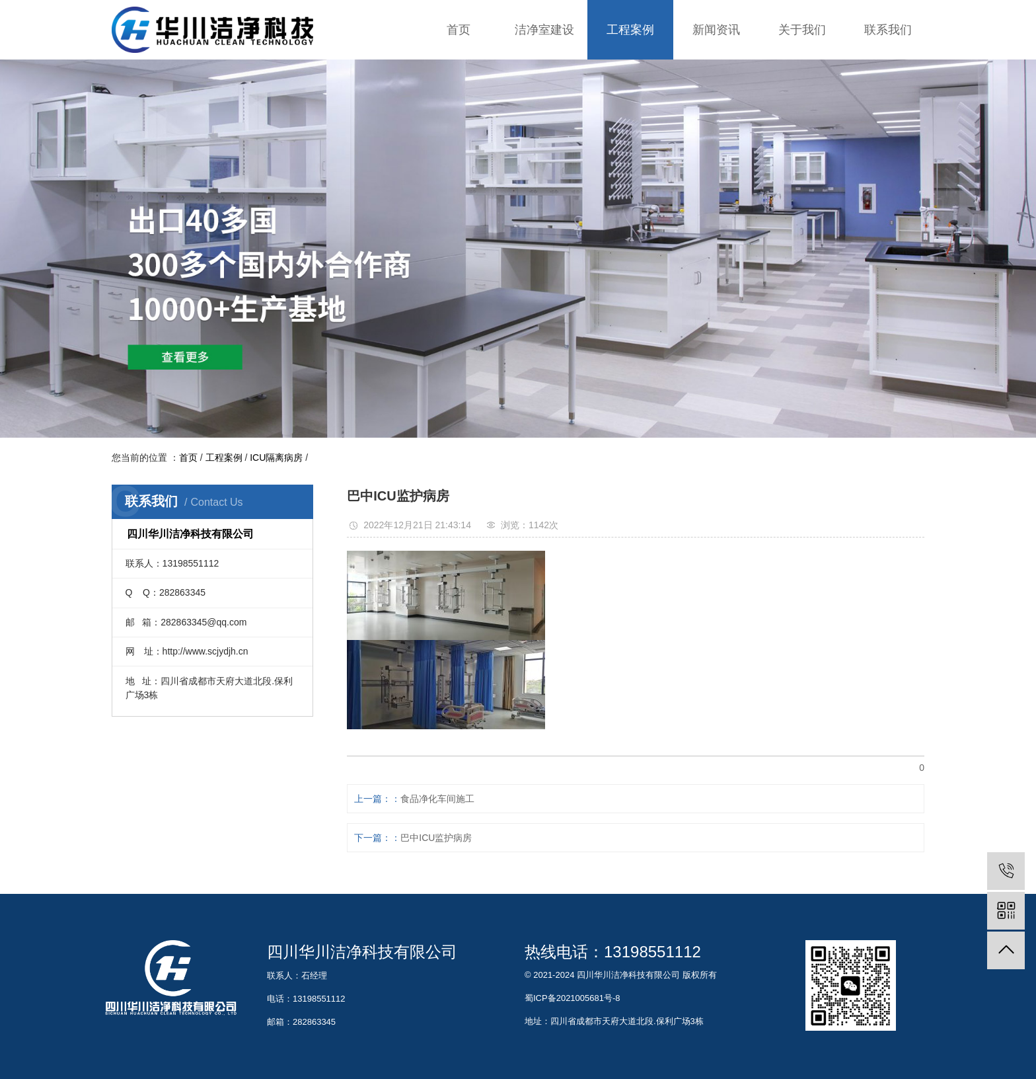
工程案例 (630, 29)
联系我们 (888, 29)
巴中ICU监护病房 (436, 837)
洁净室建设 (544, 29)
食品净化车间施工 (437, 798)
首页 (458, 29)
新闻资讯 (716, 29)
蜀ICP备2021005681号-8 (572, 998)
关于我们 (802, 29)
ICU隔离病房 (276, 457)
